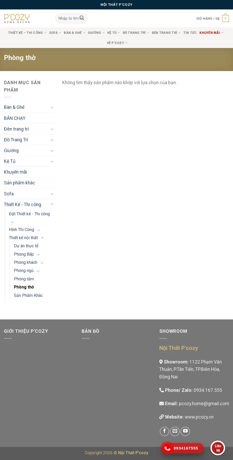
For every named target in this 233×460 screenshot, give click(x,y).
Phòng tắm (24, 278)
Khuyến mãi (15, 172)
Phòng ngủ (24, 270)
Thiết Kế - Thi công (22, 204)
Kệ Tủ (113, 32)
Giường (96, 32)
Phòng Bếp (24, 254)
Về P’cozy (117, 42)
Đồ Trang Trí (136, 32)
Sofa (55, 32)
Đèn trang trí (166, 32)
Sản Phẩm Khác (28, 295)
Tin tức (190, 33)
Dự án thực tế (26, 245)
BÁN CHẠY (14, 118)
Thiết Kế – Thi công (27, 32)
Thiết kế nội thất (23, 237)
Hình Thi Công (21, 229)
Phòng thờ (24, 287)
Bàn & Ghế (74, 32)
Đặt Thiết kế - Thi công (29, 213)
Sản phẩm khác (19, 182)
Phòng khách (25, 262)
